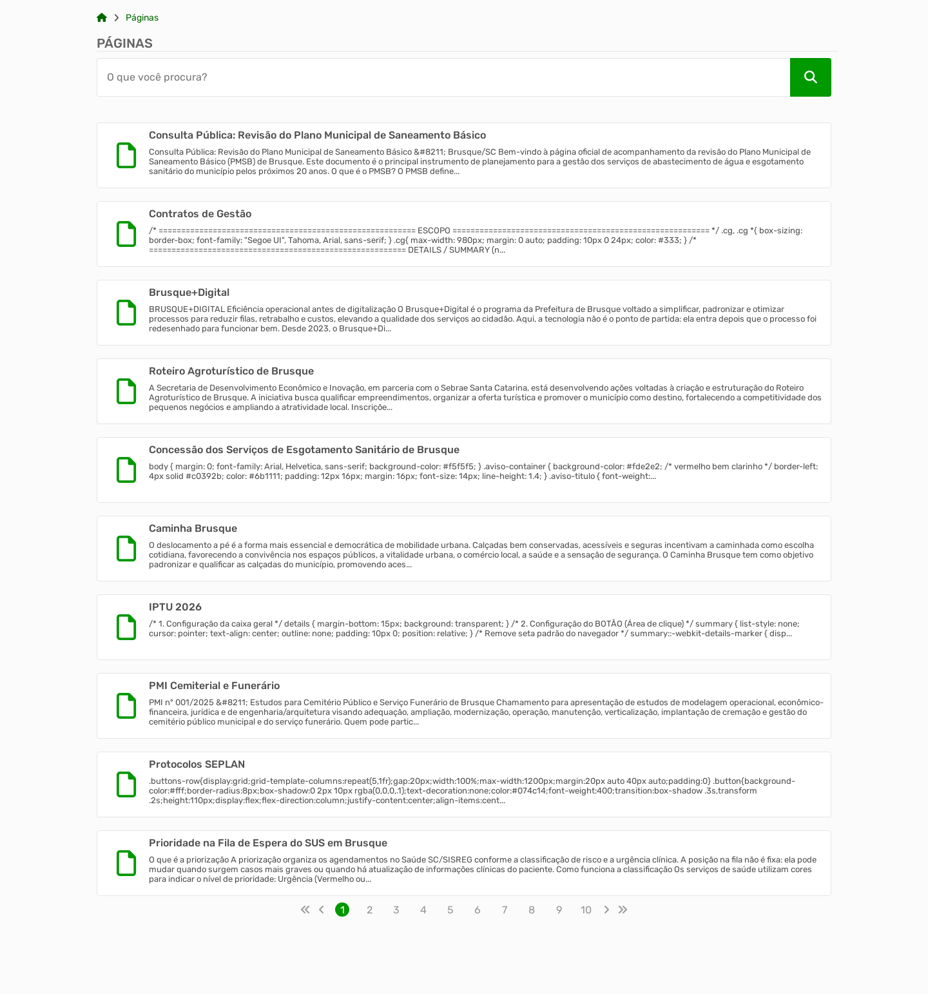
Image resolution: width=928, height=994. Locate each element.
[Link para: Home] (102, 18)
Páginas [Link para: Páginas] (142, 18)
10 (586, 910)
